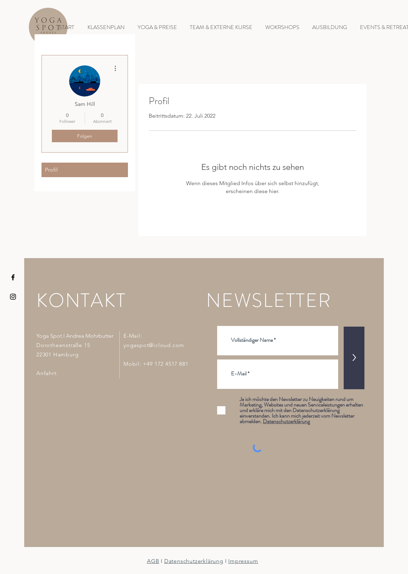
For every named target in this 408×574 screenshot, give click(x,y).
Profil (51, 169)
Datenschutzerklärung (193, 561)
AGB (153, 561)
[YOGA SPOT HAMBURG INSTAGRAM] (13, 297)
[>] (354, 358)
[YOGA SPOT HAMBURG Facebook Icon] (13, 277)
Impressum (243, 561)
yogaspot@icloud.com (153, 345)
